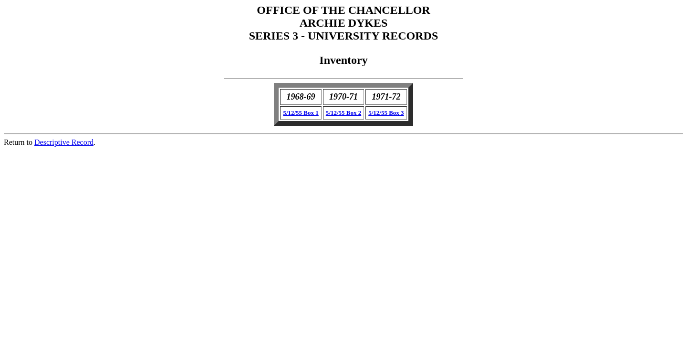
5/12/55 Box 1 (300, 112)
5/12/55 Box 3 (386, 112)
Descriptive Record (64, 142)
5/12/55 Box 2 (343, 112)
